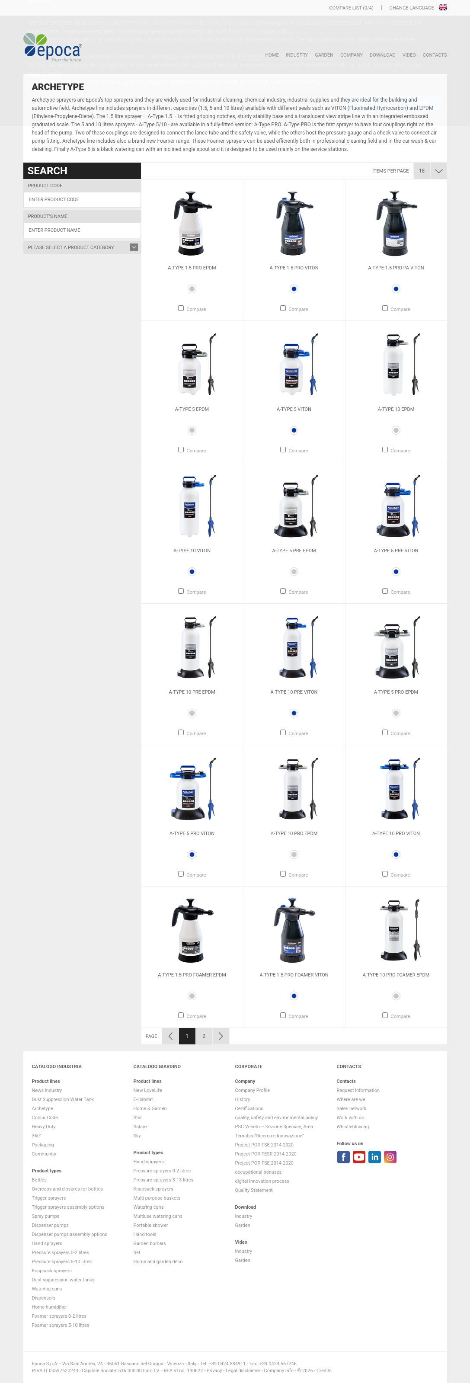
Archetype (42, 1108)
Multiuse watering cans (158, 1216)
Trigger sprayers (49, 1198)
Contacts (435, 55)
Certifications (249, 1108)
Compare (196, 309)
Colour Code (45, 1117)
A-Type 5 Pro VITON (191, 833)
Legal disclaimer (243, 1370)
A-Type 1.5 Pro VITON (293, 268)
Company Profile (252, 1090)
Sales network (352, 1108)
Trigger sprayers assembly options (68, 1207)
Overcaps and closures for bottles (67, 1189)
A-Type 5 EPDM (192, 409)
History (242, 1099)
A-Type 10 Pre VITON (294, 692)
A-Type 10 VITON (192, 551)
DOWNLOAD (383, 55)
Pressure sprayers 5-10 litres (62, 1262)
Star (138, 1117)
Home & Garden (150, 1108)
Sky (137, 1136)
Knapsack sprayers (52, 1271)
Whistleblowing (353, 1127)
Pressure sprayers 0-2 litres (61, 1252)
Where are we (351, 1099)
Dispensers (44, 1298)
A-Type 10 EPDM (396, 409)
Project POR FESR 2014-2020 (266, 1154)
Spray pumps (46, 1216)
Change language (412, 8)
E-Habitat (143, 1099)
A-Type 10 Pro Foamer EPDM (396, 975)
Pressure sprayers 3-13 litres (164, 1180)
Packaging (43, 1145)
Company (351, 55)
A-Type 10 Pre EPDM (192, 692)
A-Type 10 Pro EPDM (294, 833)
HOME (271, 55)
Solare (140, 1127)
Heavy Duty (44, 1127)
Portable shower (151, 1225)
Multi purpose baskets (157, 1198)
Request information (358, 1090)
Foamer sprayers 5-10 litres (61, 1325)
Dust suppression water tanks (63, 1280)
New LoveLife (148, 1090)
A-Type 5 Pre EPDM (294, 551)
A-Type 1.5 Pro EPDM (192, 268)
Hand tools (145, 1234)
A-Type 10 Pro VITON (396, 833)
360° (37, 1136)
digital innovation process (262, 1181)
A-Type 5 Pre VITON (396, 551)
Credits (324, 1370)
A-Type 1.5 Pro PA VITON (396, 268)
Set (137, 1252)
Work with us (350, 1117)
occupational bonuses (258, 1172)
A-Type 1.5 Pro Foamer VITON (293, 975)
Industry (297, 55)
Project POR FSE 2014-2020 (264, 1145)
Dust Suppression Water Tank (63, 1099)
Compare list (345, 8)
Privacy (214, 1370)
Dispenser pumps (50, 1225)
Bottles (39, 1180)
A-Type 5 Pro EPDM (396, 692)
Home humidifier (49, 1307)
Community (44, 1154)
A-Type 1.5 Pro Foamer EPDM (192, 975)
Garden (324, 55)
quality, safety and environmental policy (276, 1117)
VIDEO (409, 55)
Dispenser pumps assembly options (69, 1234)
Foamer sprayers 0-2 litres (59, 1316)
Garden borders (150, 1243)
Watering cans (47, 1289)
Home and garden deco (158, 1262)
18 (422, 171)
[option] (192, 249)
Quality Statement (254, 1190)
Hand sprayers (47, 1243)
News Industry (47, 1090)
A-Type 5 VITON (294, 409)
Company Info (279, 1370)
